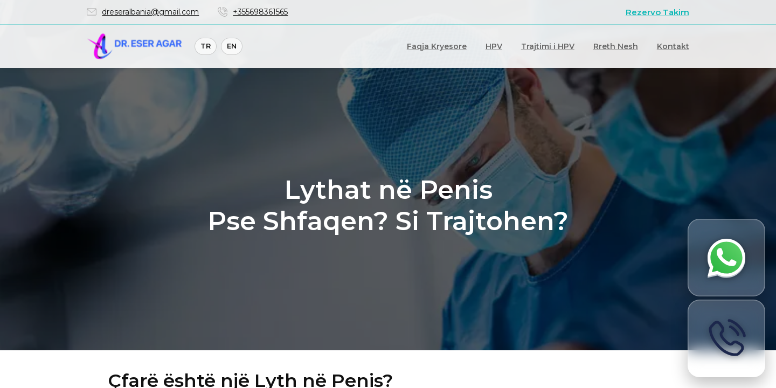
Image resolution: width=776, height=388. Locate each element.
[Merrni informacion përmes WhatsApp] (726, 257)
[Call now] (726, 338)
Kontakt (673, 46)
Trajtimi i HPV (547, 46)
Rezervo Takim (657, 12)
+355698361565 (260, 12)
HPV (494, 46)
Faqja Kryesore (437, 46)
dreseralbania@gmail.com (150, 12)
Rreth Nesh (615, 46)
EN (232, 45)
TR (205, 45)
